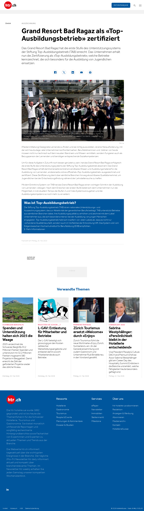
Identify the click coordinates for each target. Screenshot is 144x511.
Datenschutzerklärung (32, 508)
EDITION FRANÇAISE (121, 5)
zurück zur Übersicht (31, 258)
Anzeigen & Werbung (123, 413)
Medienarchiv (119, 421)
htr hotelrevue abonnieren (125, 405)
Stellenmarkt (97, 417)
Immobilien (96, 413)
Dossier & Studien (65, 425)
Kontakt (116, 425)
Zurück (8, 23)
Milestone (96, 421)
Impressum (13, 508)
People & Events (64, 417)
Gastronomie (62, 409)
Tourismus (61, 413)
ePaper (94, 405)
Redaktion (118, 409)
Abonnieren (118, 417)
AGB (21, 508)
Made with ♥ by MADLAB (135, 508)
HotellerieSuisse (121, 429)
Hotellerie (61, 405)
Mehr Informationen (35, 229)
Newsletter (96, 409)
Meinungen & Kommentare (69, 421)
